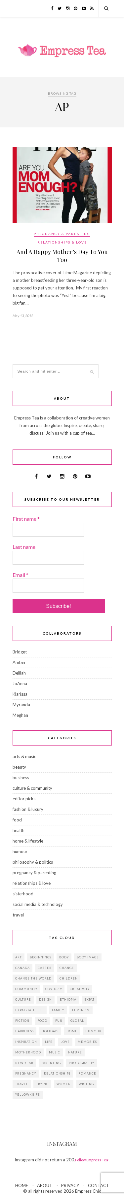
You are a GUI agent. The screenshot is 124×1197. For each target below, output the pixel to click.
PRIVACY (70, 1185)
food (17, 819)
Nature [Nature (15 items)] (75, 1052)
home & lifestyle (28, 841)
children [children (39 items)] (69, 978)
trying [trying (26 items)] (42, 1084)
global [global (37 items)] (77, 1020)
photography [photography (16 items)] (81, 1063)
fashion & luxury (28, 809)
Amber (19, 662)
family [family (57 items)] (58, 1010)
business (21, 777)
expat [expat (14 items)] (89, 999)
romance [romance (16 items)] (87, 1073)
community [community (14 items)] (26, 989)
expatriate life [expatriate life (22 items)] (29, 1010)
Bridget (20, 651)
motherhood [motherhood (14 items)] (28, 1052)
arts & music (24, 756)
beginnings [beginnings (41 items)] (40, 957)
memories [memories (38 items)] (87, 1042)
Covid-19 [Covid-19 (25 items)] (53, 989)
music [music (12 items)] (54, 1052)
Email (20, 575)
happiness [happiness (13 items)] (24, 1031)
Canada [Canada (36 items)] (22, 968)
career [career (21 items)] (45, 968)
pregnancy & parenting (62, 234)
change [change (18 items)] (67, 968)
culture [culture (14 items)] (23, 999)
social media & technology (38, 904)
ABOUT (44, 1185)
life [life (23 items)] (49, 1042)
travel (18, 914)
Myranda (21, 704)
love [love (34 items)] (65, 1042)
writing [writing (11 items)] (86, 1084)
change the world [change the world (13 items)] (33, 978)
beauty (19, 767)
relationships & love (62, 242)
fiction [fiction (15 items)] (22, 1020)
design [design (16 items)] (45, 999)
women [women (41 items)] (64, 1084)
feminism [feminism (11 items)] (81, 1010)
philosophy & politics (33, 862)
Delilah (19, 673)
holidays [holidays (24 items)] (50, 1031)
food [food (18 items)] (42, 1020)
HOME (21, 1185)
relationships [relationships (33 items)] (57, 1073)
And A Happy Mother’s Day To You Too (62, 256)
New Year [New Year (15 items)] (24, 1063)
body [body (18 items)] (64, 957)
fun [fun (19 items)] (58, 1020)
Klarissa (20, 694)
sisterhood (23, 893)
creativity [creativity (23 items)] (80, 989)
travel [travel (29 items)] (21, 1084)
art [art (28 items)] (18, 957)
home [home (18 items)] (71, 1031)
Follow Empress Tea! (92, 1160)
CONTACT (98, 1185)
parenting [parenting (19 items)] (51, 1063)
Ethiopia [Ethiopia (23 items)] (68, 999)
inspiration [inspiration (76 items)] (26, 1042)
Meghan (20, 715)
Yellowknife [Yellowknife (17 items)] (27, 1094)
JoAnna (20, 683)
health (18, 830)
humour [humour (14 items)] (93, 1031)
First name (26, 518)
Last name (24, 547)
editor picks (24, 798)
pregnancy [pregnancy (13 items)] (25, 1073)
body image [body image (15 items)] (88, 957)
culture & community (32, 788)
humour (20, 851)
